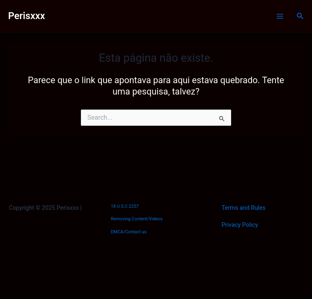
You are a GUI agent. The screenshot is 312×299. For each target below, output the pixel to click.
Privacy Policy (239, 224)
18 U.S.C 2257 (125, 206)
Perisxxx (26, 16)
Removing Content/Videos (137, 219)
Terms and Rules (243, 207)
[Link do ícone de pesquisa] (300, 16)
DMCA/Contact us (129, 231)
